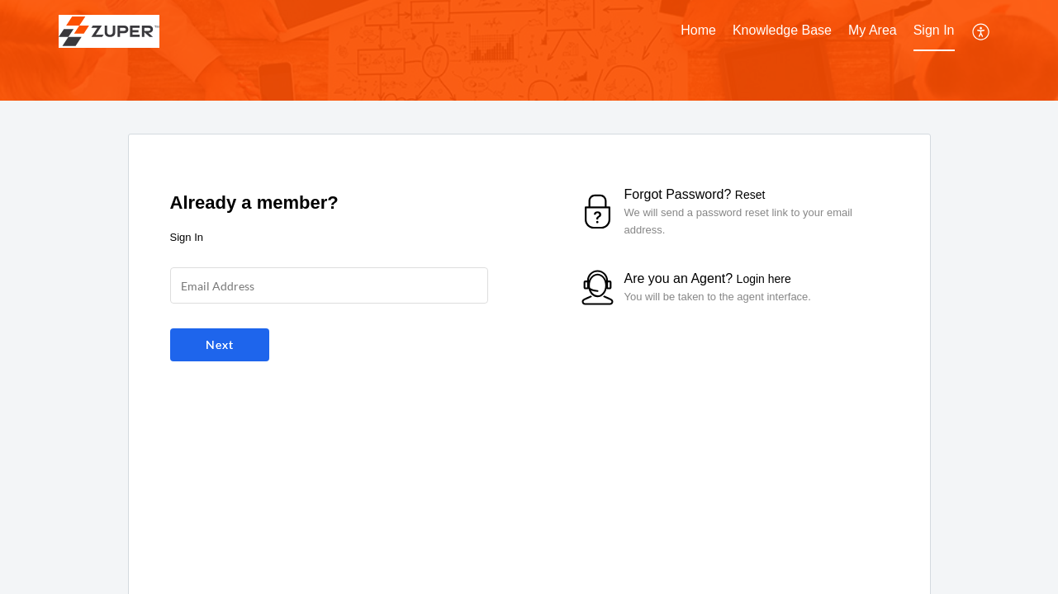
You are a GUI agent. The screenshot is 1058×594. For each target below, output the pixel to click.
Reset (750, 194)
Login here (764, 278)
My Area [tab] (872, 30)
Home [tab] (698, 30)
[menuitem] (934, 31)
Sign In (934, 30)
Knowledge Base (782, 30)
